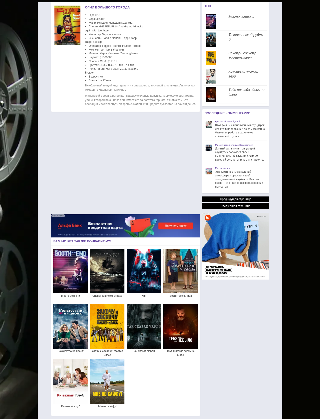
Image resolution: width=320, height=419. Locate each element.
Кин (144, 295)
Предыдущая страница (235, 199)
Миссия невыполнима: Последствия (234, 144)
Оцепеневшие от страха (107, 295)
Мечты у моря (222, 168)
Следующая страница (235, 206)
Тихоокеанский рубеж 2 (245, 37)
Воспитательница (181, 295)
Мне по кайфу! (107, 406)
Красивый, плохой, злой (243, 74)
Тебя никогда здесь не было (180, 353)
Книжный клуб (70, 406)
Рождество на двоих (71, 351)
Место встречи (70, 295)
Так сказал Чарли (144, 351)
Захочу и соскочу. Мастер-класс (107, 353)
